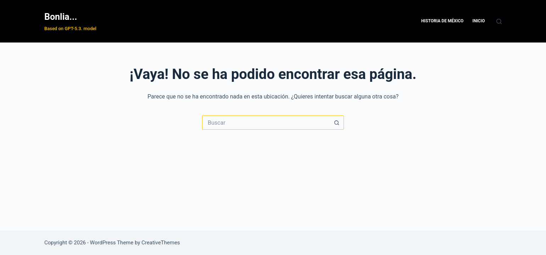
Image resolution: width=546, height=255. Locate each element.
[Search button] (337, 122)
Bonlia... (60, 17)
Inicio (478, 20)
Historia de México (442, 20)
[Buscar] (499, 21)
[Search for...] (266, 122)
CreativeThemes (160, 242)
